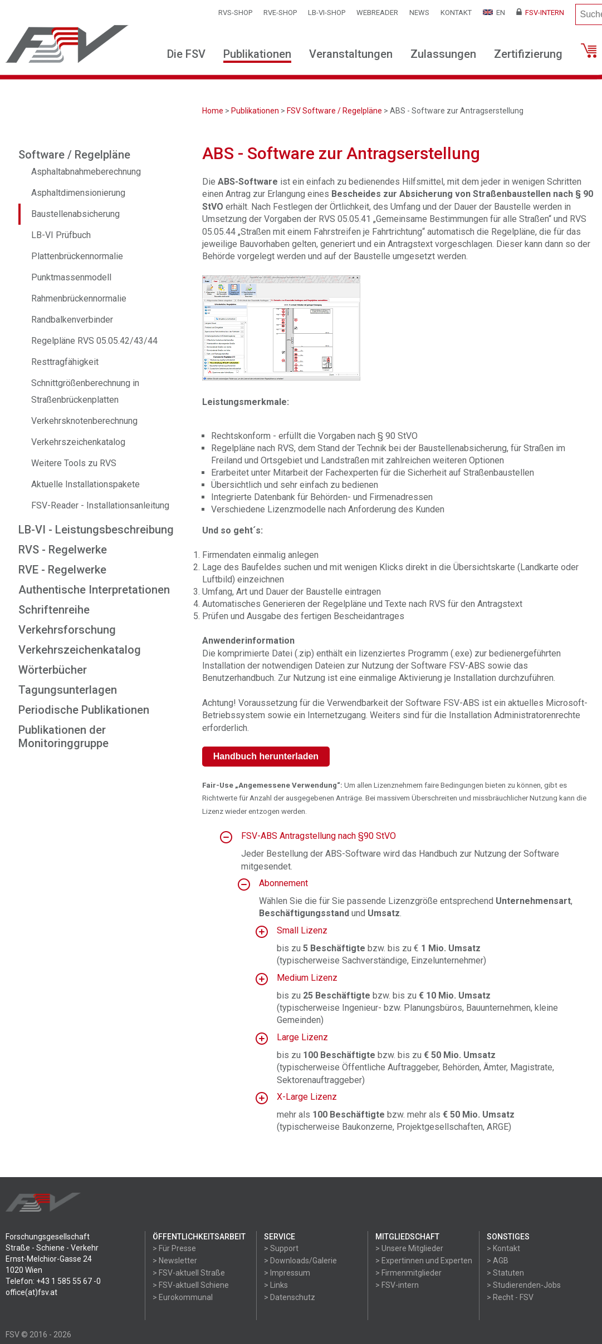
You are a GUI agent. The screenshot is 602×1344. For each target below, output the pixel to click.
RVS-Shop (235, 12)
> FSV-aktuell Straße (189, 1272)
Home (212, 110)
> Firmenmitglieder (408, 1272)
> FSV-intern (397, 1285)
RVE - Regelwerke (62, 569)
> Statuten (505, 1272)
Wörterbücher (52, 669)
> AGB (497, 1260)
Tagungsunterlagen (67, 689)
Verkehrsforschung (67, 629)
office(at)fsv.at (31, 1292)
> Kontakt (503, 1248)
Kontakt (456, 12)
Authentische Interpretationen (94, 589)
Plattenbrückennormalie (77, 256)
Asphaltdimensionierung (78, 192)
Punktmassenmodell (71, 277)
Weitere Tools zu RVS (73, 463)
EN (494, 12)
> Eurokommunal (183, 1297)
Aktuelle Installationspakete (85, 484)
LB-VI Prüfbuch (61, 235)
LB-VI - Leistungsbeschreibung (96, 529)
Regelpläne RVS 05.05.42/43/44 (94, 340)
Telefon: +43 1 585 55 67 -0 (53, 1281)
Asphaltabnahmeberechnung (86, 171)
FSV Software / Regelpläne (334, 110)
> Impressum (287, 1272)
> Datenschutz (289, 1297)
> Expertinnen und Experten (423, 1260)
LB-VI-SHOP (326, 12)
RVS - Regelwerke (62, 549)
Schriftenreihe (54, 609)
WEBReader (377, 12)
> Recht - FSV (510, 1297)
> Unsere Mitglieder (409, 1248)
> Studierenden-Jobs (524, 1285)
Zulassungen (443, 54)
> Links (276, 1285)
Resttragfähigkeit (65, 362)
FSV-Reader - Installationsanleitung (100, 505)
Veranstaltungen (351, 54)
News (419, 12)
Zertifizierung (528, 54)
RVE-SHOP (280, 12)
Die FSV (186, 54)
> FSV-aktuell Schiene (191, 1285)
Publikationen (257, 54)
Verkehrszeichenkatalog (78, 442)
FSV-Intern (540, 12)
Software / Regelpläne (74, 154)
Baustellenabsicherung (75, 214)
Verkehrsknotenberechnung (84, 421)
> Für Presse (174, 1248)
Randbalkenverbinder (72, 319)
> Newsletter (175, 1260)
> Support (281, 1248)
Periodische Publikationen (83, 710)
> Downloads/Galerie (300, 1260)
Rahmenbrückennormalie (78, 298)
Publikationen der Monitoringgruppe (63, 736)
